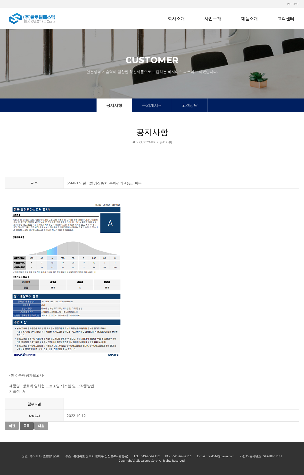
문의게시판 (152, 105)
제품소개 (249, 18)
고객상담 (190, 105)
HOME (293, 4)
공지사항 (114, 105)
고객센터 (285, 18)
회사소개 (176, 18)
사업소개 (212, 18)
